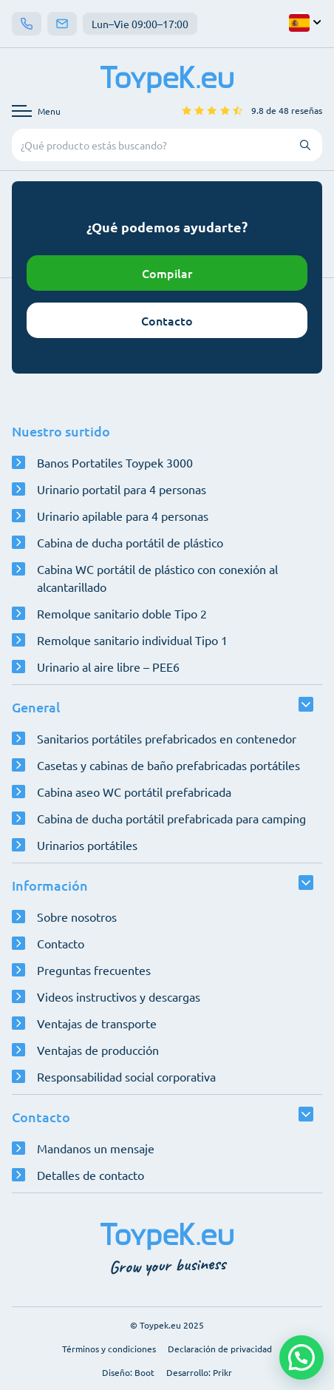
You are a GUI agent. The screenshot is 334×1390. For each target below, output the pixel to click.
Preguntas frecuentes (94, 969)
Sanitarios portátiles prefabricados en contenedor (166, 738)
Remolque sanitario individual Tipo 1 (132, 639)
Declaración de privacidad (220, 1348)
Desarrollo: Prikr (199, 1372)
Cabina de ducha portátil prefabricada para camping (171, 818)
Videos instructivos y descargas (118, 996)
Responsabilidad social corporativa (126, 1076)
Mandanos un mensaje (95, 1148)
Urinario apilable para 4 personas (122, 515)
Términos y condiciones (109, 1348)
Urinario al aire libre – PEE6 (108, 666)
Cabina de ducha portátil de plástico (130, 542)
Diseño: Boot (128, 1372)
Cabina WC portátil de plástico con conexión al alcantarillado (157, 577)
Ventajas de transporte (97, 1023)
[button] (301, 1357)
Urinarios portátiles (87, 844)
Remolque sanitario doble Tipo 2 (122, 613)
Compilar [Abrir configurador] (167, 273)
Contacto (167, 320)
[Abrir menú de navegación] (36, 111)
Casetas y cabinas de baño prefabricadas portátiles (168, 765)
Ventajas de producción (98, 1049)
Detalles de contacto (90, 1174)
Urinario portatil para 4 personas (121, 489)
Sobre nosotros (77, 916)
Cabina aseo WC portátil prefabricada (134, 791)
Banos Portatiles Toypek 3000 (115, 462)
